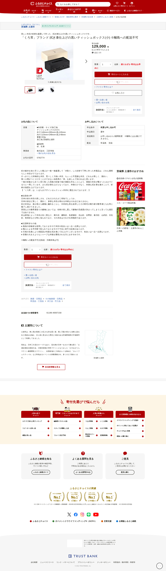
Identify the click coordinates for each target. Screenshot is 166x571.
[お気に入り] (159, 566)
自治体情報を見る (51, 367)
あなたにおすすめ (74, 10)
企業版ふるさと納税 (127, 521)
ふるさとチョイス (40, 521)
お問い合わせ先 (102, 103)
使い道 (98, 11)
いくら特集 (104, 421)
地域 (47, 11)
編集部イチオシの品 (60, 421)
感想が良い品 (26, 435)
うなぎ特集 (89, 421)
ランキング (59, 10)
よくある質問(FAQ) (83, 472)
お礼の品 (31, 11)
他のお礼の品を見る (47, 153)
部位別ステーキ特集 (89, 435)
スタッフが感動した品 (61, 428)
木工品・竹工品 (54, 301)
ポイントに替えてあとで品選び (127, 425)
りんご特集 (89, 428)
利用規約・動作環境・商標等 (124, 562)
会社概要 (34, 562)
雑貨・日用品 (36, 299)
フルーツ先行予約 (60, 435)
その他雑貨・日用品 (54, 299)
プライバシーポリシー (86, 562)
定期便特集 (104, 435)
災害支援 (108, 521)
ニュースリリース (47, 562)
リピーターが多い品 (29, 428)
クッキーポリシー (104, 562)
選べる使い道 (101, 100)
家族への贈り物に (123, 436)
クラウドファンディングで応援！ (128, 420)
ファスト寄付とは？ (104, 87)
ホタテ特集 (104, 428)
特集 (86, 10)
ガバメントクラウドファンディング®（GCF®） (75, 521)
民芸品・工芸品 (37, 301)
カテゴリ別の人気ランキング (32, 421)
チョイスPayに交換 (123, 431)
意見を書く (125, 472)
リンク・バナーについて (65, 562)
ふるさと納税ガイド (40, 472)
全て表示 (137, 110)
